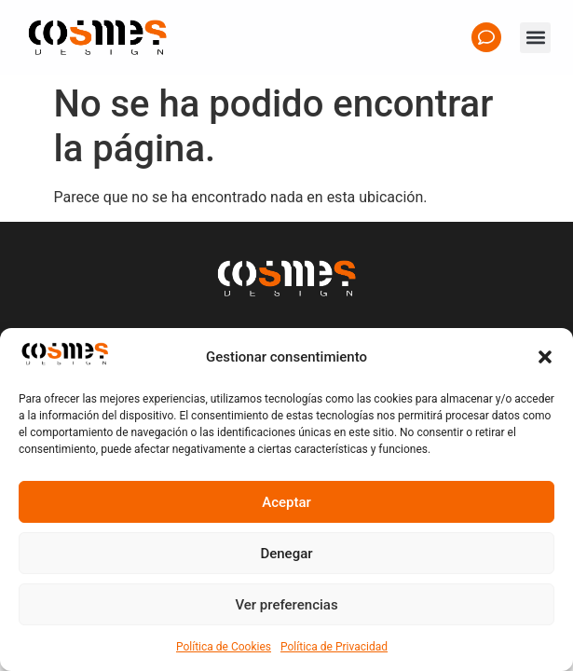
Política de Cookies (223, 646)
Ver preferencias (286, 604)
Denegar (286, 553)
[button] (545, 357)
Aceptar (286, 502)
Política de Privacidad (334, 646)
